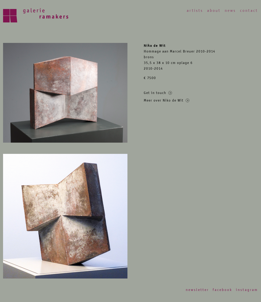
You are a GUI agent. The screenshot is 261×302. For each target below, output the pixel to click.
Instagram (247, 290)
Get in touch (158, 93)
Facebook (222, 290)
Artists (195, 10)
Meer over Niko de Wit (166, 100)
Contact (249, 10)
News (230, 10)
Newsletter (197, 290)
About (214, 10)
